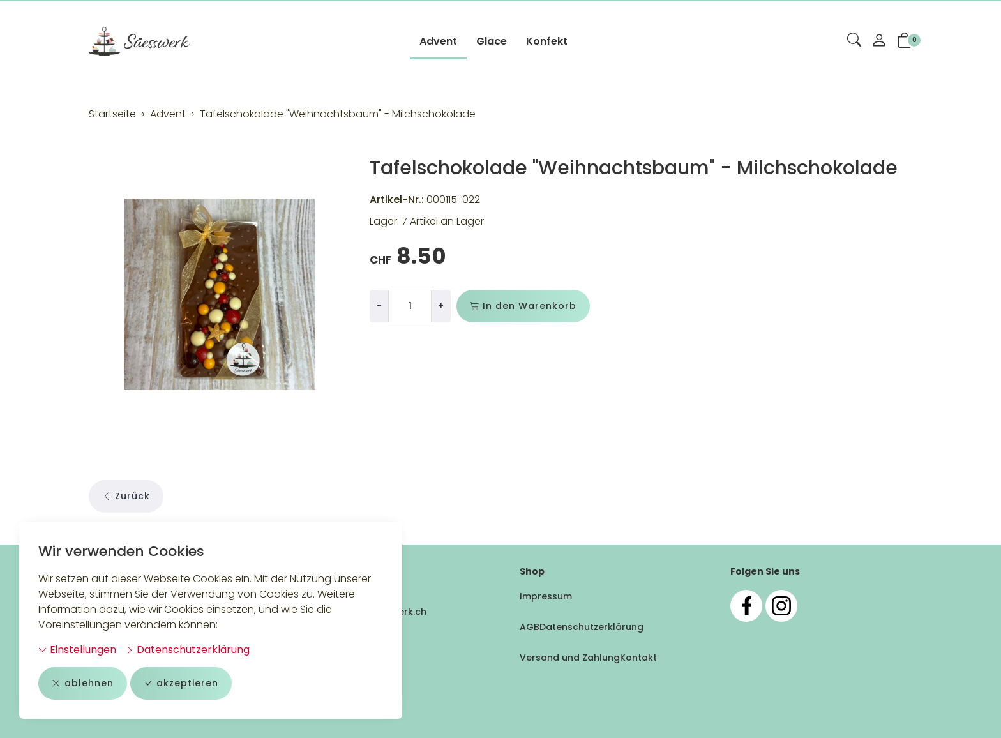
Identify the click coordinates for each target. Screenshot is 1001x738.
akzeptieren (181, 683)
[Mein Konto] (879, 41)
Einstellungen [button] (77, 649)
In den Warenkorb (523, 306)
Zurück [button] (126, 496)
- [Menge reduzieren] (379, 305)
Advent (438, 41)
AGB (529, 627)
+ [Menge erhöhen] (441, 305)
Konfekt (547, 41)
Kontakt (638, 657)
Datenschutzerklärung (187, 649)
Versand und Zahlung (570, 657)
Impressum (546, 596)
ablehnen (83, 683)
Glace (491, 41)
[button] (854, 41)
